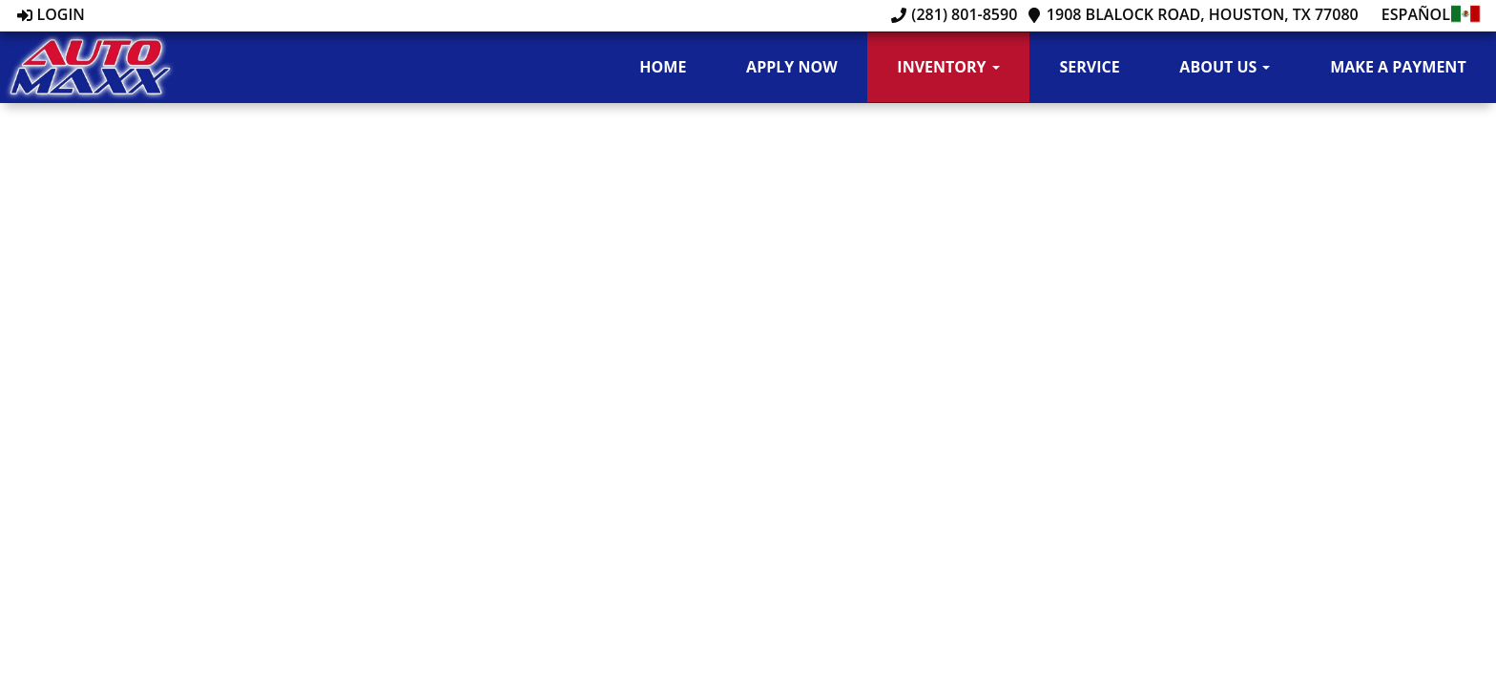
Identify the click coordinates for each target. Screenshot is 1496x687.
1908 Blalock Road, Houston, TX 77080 (1193, 14)
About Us (1224, 66)
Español (1432, 14)
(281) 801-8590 (954, 14)
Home (662, 66)
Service (1089, 66)
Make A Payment (1397, 66)
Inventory (948, 66)
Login (51, 14)
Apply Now (792, 66)
